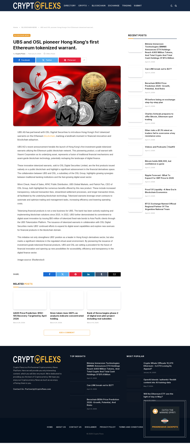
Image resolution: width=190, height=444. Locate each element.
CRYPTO (82, 5)
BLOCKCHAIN (98, 5)
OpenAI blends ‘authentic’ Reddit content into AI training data (160, 381)
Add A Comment (67, 333)
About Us (61, 427)
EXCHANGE (113, 5)
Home (50, 427)
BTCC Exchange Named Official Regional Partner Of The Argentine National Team (160, 206)
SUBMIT (138, 5)
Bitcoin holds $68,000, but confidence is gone (158, 162)
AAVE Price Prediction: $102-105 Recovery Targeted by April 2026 (29, 316)
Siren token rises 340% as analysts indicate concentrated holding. (67, 316)
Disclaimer (91, 427)
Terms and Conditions (131, 427)
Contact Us (75, 427)
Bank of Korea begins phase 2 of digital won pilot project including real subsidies (102, 316)
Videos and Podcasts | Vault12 (160, 147)
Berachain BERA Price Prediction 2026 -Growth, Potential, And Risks (157, 86)
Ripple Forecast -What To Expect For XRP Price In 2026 (159, 176)
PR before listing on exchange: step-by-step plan (160, 101)
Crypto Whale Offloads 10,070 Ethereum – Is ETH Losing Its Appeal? (158, 366)
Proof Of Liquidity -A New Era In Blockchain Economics (160, 191)
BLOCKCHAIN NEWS (21, 35)
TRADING (126, 5)
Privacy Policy (108, 427)
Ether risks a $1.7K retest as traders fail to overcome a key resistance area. (160, 133)
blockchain (49, 136)
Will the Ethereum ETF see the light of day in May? (158, 395)
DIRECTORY (70, 5)
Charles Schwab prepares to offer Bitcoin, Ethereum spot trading (159, 117)
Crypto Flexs (20, 54)
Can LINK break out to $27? (158, 69)
